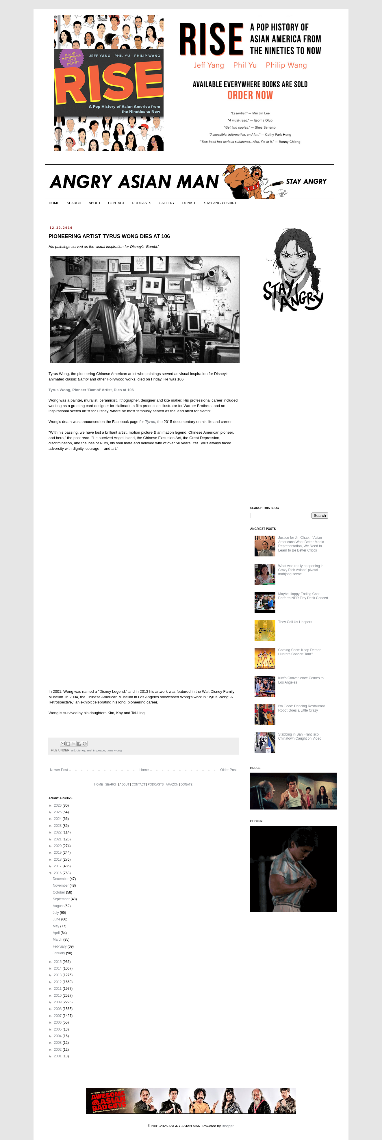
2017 (58, 866)
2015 (58, 962)
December (61, 879)
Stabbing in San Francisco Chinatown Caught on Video (299, 736)
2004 (58, 1036)
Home (144, 770)
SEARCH (74, 203)
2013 (58, 975)
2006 (58, 1022)
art (73, 750)
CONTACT (116, 203)
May (56, 926)
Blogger (227, 1126)
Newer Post (59, 770)
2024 (58, 819)
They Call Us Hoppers (295, 622)
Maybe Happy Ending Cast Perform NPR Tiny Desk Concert (303, 596)
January (59, 953)
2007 (58, 1016)
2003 (58, 1043)
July (56, 913)
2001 (58, 1056)
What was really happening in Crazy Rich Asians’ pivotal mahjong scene (301, 570)
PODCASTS (141, 203)
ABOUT (95, 203)
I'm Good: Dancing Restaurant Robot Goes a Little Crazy (301, 708)
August (58, 906)
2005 (58, 1029)
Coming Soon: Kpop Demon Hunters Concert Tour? (299, 652)
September (62, 899)
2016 (58, 873)
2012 (58, 982)
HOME (54, 203)
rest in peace (96, 750)
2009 (58, 1002)
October (59, 892)
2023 (58, 826)
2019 (58, 853)
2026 (58, 805)
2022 (58, 832)
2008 (58, 1009)
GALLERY (167, 203)
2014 (58, 968)
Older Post (228, 770)
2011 (58, 989)
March (58, 939)
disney (81, 750)
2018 (58, 859)
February (60, 946)
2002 (58, 1050)
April (56, 933)
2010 (58, 996)
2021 (58, 839)
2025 (58, 812)
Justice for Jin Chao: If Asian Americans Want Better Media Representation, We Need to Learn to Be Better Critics (301, 544)
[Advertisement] (293, 409)
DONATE (189, 203)
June (57, 919)
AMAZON (172, 784)
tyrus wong (114, 750)
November (61, 885)
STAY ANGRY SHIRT (220, 203)
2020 (58, 846)
